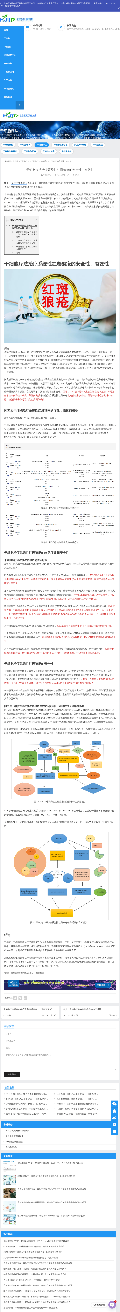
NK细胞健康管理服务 (14, 1142)
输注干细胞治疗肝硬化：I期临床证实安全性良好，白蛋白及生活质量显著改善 (51, 1215)
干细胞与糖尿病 (10, 151)
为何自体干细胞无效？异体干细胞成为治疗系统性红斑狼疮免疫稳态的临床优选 (43, 1094)
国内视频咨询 (11, 1147)
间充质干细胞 (80, 145)
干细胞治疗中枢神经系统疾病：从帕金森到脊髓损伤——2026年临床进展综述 (37, 1296)
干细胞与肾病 (30, 151)
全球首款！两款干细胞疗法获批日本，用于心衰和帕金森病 (33, 1113)
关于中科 (8, 80)
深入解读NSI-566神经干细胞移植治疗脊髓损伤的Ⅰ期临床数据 (31, 1257)
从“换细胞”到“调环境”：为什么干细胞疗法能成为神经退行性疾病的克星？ (40, 1104)
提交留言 (12, 1074)
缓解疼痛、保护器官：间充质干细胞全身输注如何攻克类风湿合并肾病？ (35, 1269)
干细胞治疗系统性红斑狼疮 (53, 395)
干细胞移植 (8, 145)
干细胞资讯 (9, 89)
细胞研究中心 (10, 55)
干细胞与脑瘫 (48, 151)
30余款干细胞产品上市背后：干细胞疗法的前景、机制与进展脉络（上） (40, 1099)
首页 (6, 30)
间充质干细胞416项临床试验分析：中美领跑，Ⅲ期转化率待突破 (32, 1280)
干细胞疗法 (42, 145)
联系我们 (8, 97)
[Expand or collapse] (36, 220)
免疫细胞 (8, 63)
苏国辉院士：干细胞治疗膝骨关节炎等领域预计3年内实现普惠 (31, 1308)
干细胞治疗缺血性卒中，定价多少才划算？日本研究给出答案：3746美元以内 (37, 1302)
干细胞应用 (9, 72)
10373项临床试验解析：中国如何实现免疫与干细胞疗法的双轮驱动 (37, 1109)
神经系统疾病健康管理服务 (17, 1130)
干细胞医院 (98, 145)
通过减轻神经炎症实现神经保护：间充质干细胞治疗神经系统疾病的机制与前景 (52, 1202)
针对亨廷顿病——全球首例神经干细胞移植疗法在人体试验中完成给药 (34, 1246)
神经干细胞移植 (60, 145)
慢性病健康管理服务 (14, 1136)
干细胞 (7, 38)
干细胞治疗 (25, 145)
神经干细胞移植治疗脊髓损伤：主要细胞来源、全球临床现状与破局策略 (35, 1274)
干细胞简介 (66, 151)
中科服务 (8, 47)
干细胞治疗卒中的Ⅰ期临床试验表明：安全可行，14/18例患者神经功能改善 (50, 1163)
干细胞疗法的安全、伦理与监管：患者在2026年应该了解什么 (85, 1113)
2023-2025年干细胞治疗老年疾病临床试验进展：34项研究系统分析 (47, 1176)
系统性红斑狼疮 (19, 183)
